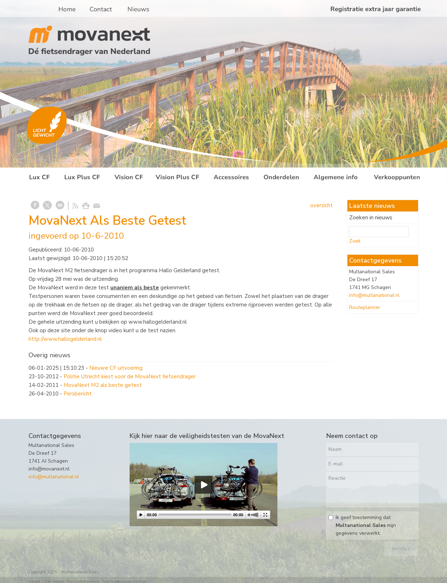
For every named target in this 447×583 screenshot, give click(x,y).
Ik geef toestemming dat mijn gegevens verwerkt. (366, 525)
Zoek (355, 241)
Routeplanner (364, 307)
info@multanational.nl (374, 295)
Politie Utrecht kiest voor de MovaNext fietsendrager (130, 376)
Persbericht (78, 393)
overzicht (321, 205)
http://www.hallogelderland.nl (65, 339)
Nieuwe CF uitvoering (115, 368)
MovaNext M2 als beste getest (103, 385)
